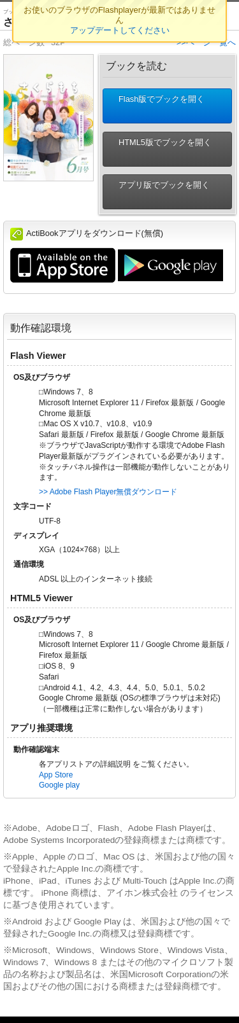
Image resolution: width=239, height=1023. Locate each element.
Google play (59, 785)
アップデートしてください (120, 30)
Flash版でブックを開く (156, 106)
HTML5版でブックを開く (160, 149)
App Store (56, 774)
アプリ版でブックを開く (159, 191)
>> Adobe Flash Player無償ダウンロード (108, 491)
